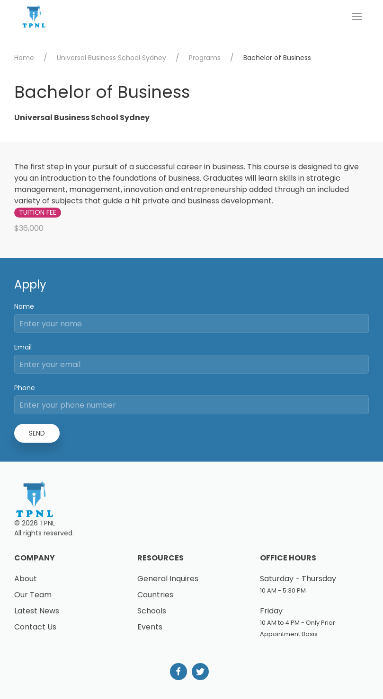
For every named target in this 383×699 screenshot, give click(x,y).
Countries (155, 594)
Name (24, 306)
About (25, 578)
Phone (24, 388)
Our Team (33, 594)
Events (149, 626)
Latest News (36, 610)
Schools (151, 610)
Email (23, 347)
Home (24, 57)
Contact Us (35, 626)
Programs (205, 57)
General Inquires (167, 578)
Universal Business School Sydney (111, 57)
